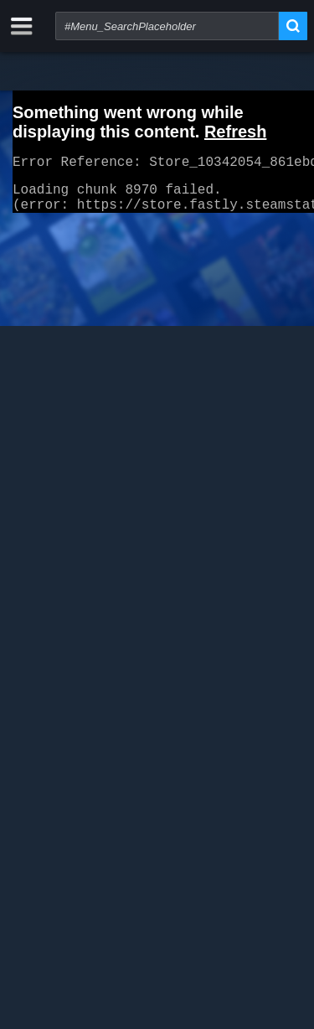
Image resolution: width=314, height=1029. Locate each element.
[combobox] (167, 26)
